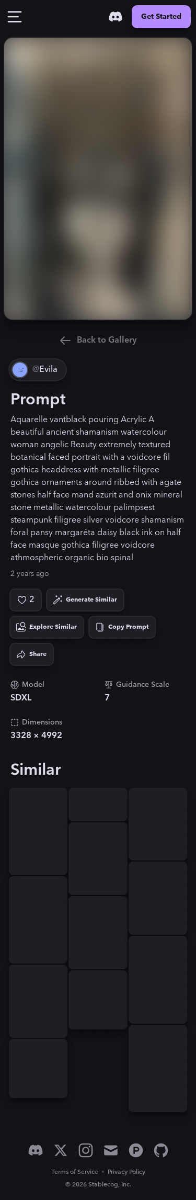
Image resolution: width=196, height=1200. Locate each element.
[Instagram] (85, 1150)
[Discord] (115, 17)
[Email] (110, 1150)
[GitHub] (161, 1150)
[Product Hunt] (135, 1150)
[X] (60, 1150)
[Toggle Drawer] (14, 16)
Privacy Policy (126, 1172)
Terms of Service (74, 1172)
